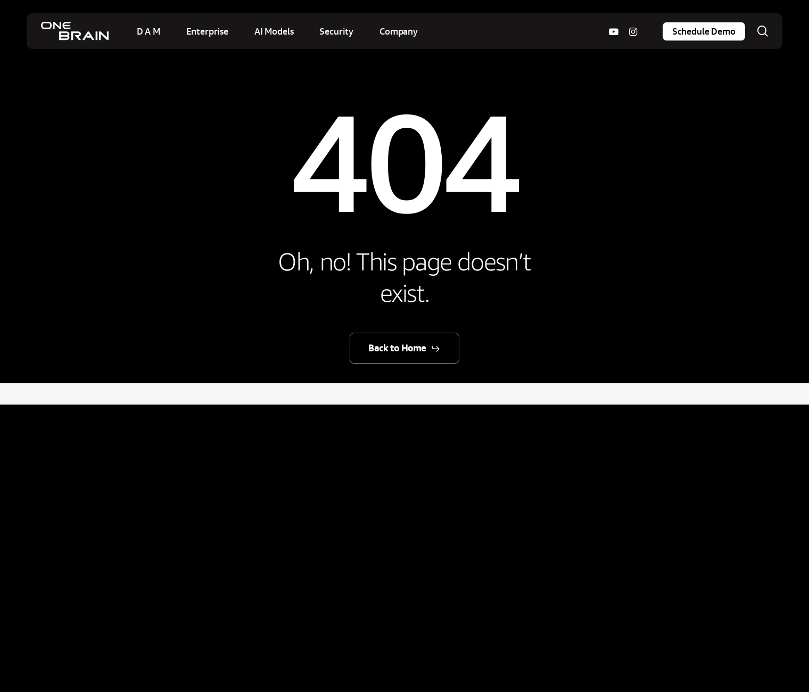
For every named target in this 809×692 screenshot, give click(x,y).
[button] (404, 348)
